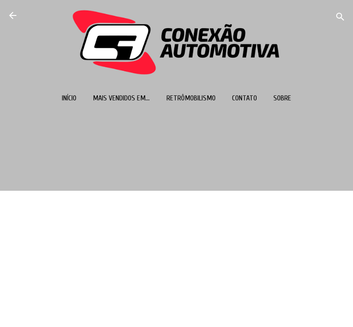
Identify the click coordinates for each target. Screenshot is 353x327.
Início (69, 98)
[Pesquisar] (340, 18)
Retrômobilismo (191, 98)
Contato (244, 98)
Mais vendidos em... (121, 98)
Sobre (282, 98)
